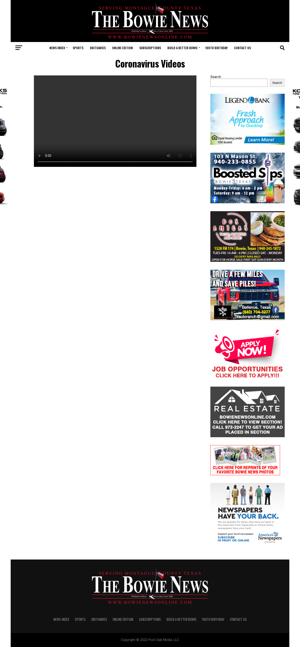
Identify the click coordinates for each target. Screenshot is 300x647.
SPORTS (78, 47)
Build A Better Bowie (182, 47)
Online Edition (122, 47)
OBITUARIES (98, 47)
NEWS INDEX (57, 47)
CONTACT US (242, 47)
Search (215, 77)
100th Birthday (216, 47)
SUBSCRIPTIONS (150, 47)
